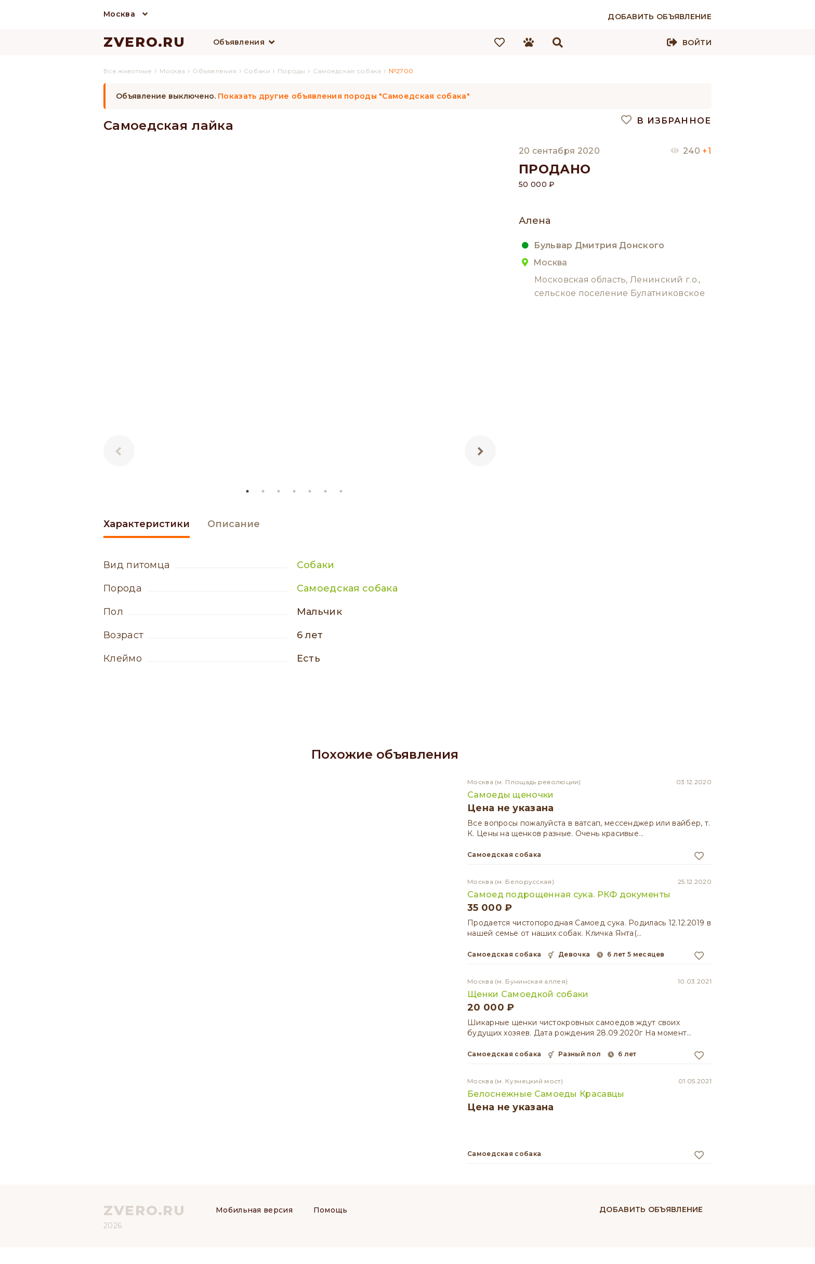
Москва (119, 14)
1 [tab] (248, 491)
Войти (697, 42)
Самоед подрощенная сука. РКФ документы (569, 894)
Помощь (330, 1210)
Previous (119, 450)
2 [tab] (263, 491)
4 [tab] (295, 491)
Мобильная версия (254, 1210)
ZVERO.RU (144, 42)
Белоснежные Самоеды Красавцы (545, 1094)
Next (480, 450)
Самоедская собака (347, 588)
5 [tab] (310, 491)
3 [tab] (279, 491)
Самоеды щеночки (510, 795)
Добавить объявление (651, 1209)
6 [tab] (326, 491)
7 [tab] (341, 491)
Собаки (316, 565)
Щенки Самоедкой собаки (528, 994)
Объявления (239, 42)
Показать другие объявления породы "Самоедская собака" (344, 96)
